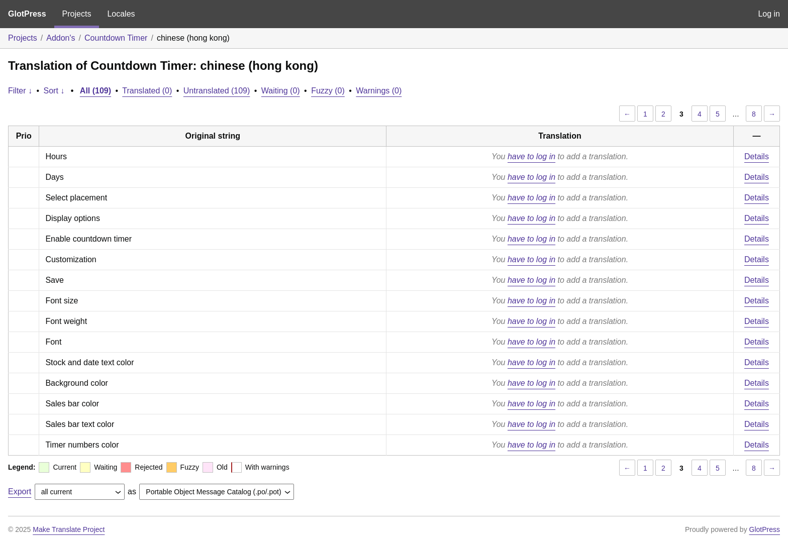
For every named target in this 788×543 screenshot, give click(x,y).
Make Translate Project (69, 529)
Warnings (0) (379, 90)
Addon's (60, 38)
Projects (76, 14)
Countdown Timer (115, 38)
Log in (769, 14)
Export (19, 491)
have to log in (531, 156)
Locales (121, 14)
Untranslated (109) (216, 90)
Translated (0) (147, 90)
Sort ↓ (54, 90)
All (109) (95, 90)
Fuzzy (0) (328, 90)
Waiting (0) (280, 90)
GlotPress (27, 14)
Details (756, 156)
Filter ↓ (20, 90)
